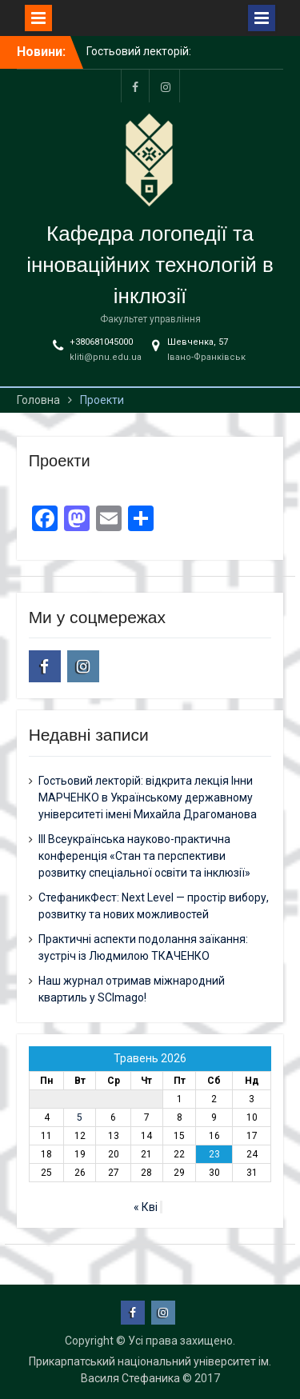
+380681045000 (101, 342)
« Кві (146, 1207)
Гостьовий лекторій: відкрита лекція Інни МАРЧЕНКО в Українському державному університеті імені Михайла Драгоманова (147, 797)
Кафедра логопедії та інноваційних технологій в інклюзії (150, 265)
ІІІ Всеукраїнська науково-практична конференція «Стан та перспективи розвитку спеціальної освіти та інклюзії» (144, 856)
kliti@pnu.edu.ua (106, 357)
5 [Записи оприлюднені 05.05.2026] (79, 1117)
